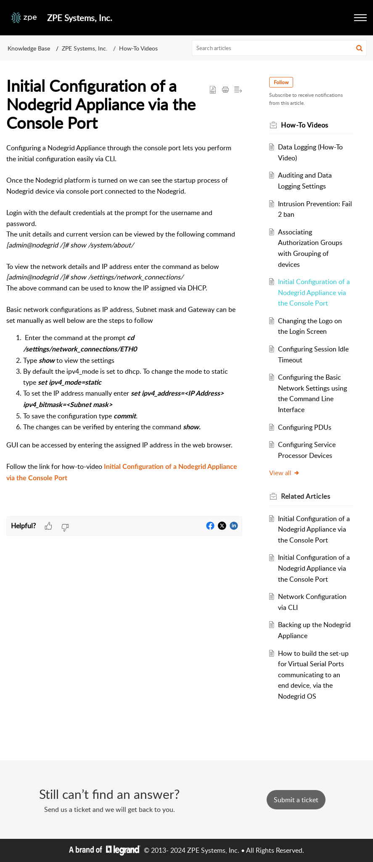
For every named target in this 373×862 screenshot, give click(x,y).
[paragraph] (124, 329)
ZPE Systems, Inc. (84, 48)
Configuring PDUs (304, 427)
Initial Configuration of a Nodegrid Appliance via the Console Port (314, 292)
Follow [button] (281, 82)
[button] (360, 17)
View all (284, 472)
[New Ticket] (296, 799)
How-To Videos (138, 48)
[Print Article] (225, 90)
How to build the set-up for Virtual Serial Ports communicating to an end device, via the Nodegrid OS (313, 675)
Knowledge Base (29, 48)
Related (305, 496)
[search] (279, 48)
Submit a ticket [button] (296, 799)
